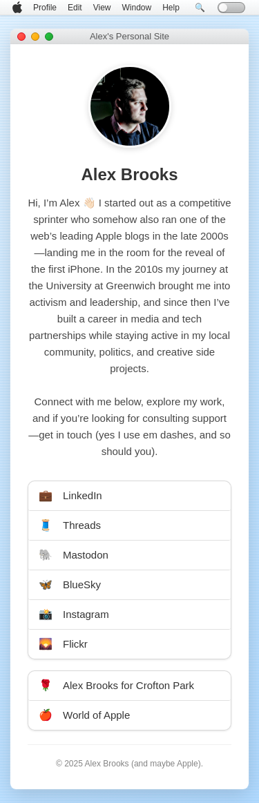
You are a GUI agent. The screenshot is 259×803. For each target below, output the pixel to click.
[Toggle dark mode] (231, 7)
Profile (45, 7)
